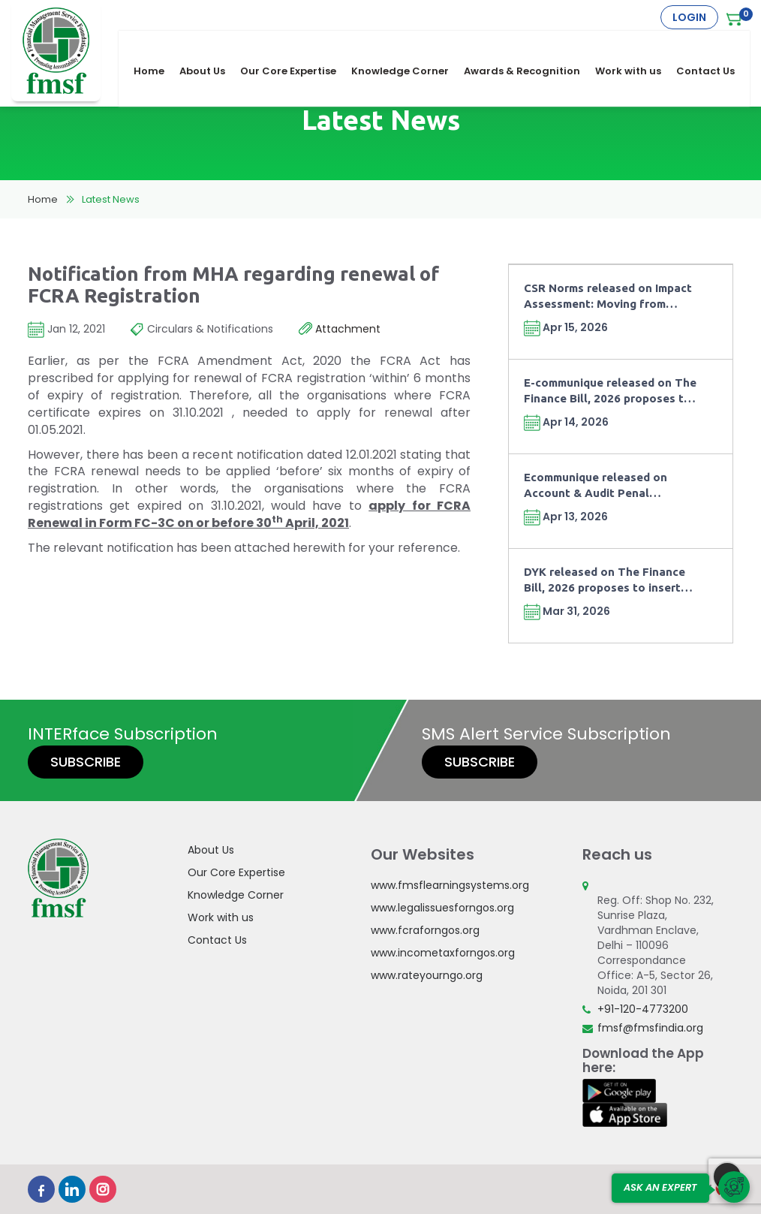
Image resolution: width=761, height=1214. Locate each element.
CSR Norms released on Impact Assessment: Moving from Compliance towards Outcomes (610, 297)
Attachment (339, 329)
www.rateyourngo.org (427, 975)
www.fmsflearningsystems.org (450, 885)
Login (689, 17)
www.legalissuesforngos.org (442, 907)
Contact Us (713, 46)
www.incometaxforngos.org (443, 952)
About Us (210, 46)
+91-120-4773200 (642, 1009)
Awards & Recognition (529, 46)
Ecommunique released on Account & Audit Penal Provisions (595, 486)
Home (156, 46)
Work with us (636, 46)
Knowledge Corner (407, 46)
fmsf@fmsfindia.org (650, 1027)
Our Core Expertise (296, 46)
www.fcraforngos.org (425, 930)
